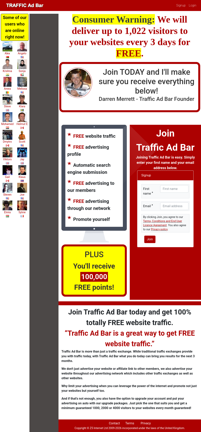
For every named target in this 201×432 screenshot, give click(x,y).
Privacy (146, 423)
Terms (129, 423)
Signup (181, 5)
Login (192, 5)
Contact (114, 423)
